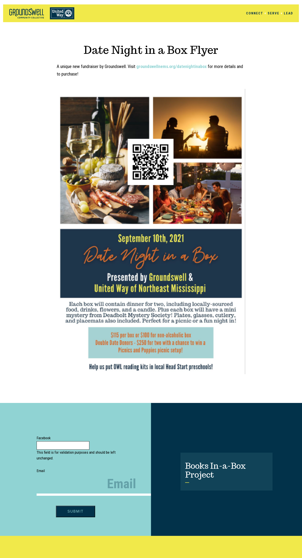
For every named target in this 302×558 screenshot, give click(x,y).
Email (41, 471)
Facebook (44, 438)
